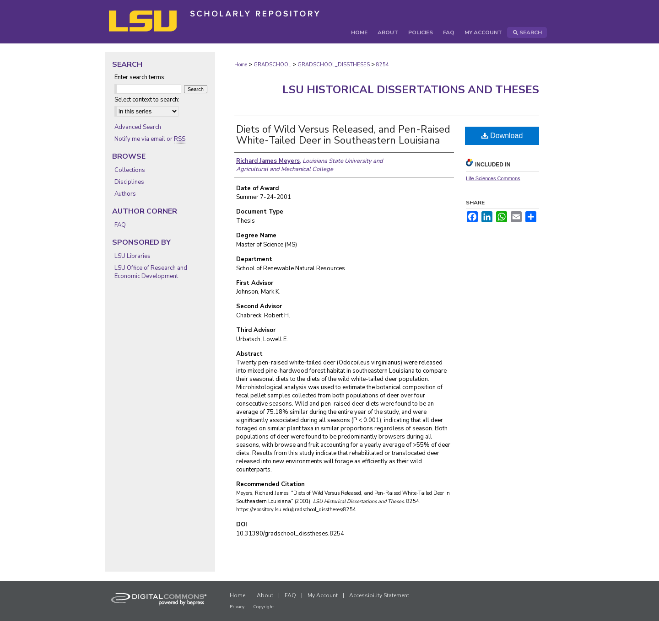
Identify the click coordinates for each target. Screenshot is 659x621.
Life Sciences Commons (493, 178)
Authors (125, 194)
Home (240, 64)
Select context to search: (146, 100)
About (265, 595)
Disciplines (129, 182)
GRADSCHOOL (272, 64)
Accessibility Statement (379, 595)
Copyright (263, 607)
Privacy (237, 607)
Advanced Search (137, 127)
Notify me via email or (149, 139)
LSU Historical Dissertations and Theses (410, 89)
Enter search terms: (140, 77)
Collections (129, 170)
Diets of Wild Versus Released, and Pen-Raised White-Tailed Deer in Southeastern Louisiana (343, 135)
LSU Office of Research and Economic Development (150, 272)
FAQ (120, 225)
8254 (382, 64)
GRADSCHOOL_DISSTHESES (333, 64)
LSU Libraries (132, 256)
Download (502, 135)
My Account (323, 595)
